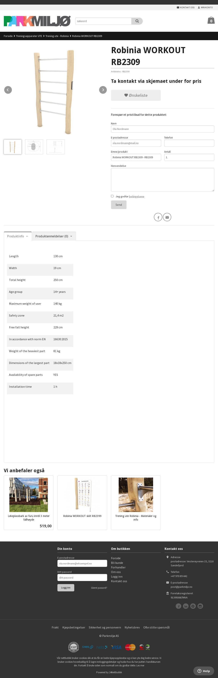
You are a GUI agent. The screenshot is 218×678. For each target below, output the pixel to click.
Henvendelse (162, 177)
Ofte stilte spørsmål (156, 627)
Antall (189, 155)
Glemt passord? (99, 587)
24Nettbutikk (115, 672)
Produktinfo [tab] (15, 236)
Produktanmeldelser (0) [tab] (51, 236)
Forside (8, 36)
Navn (162, 127)
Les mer (140, 665)
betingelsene (136, 196)
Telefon (189, 141)
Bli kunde (117, 563)
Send (119, 205)
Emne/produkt (136, 155)
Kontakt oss (119, 581)
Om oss (116, 572)
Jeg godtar (127, 196)
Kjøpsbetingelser (73, 627)
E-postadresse (136, 141)
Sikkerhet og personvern (105, 627)
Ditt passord (64, 572)
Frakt (55, 627)
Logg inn (116, 576)
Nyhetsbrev (132, 627)
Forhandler (118, 567)
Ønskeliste (136, 95)
